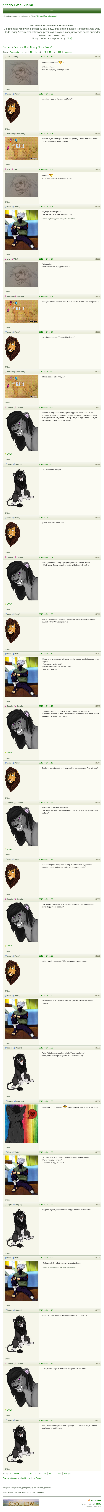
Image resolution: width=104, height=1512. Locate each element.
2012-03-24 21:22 (46, 803)
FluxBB (98, 1504)
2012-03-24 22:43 (46, 1420)
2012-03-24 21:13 (46, 763)
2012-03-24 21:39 (46, 996)
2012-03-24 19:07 (46, 259)
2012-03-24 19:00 (46, 94)
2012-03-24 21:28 (46, 956)
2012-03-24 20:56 (46, 407)
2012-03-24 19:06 (46, 207)
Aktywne (39, 16)
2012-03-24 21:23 (46, 859)
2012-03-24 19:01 (46, 134)
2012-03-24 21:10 (46, 654)
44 (50, 52)
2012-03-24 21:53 (46, 1101)
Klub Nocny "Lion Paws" (38, 47)
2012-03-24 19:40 (46, 372)
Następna (68, 52)
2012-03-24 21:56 (46, 1204)
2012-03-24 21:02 (46, 614)
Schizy (17, 47)
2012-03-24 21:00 (46, 518)
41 (36, 52)
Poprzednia (14, 52)
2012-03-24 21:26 (46, 899)
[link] (69, 38)
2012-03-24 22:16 (46, 1310)
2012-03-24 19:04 (46, 169)
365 (59, 52)
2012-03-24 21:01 (46, 557)
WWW (9, 454)
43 (45, 52)
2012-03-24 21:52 (46, 1048)
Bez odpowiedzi (50, 16)
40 (31, 52)
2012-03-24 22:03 (46, 1258)
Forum (6, 47)
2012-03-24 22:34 (46, 1363)
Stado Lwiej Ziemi (18, 5)
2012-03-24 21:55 (46, 1152)
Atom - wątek (96, 1500)
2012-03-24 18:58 (46, 57)
